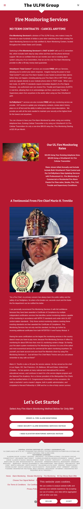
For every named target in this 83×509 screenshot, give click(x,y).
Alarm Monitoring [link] (19, 476)
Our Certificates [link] (33, 485)
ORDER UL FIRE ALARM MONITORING (41, 418)
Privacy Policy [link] (32, 489)
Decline (48, 501)
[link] (41, 6)
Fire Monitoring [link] (49, 476)
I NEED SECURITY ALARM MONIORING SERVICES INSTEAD (41, 426)
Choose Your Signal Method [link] (23, 480)
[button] (8, 5)
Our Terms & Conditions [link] (16, 485)
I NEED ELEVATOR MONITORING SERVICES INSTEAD (41, 434)
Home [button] (8, 476)
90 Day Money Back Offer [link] (67, 476)
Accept (69, 501)
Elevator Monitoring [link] (34, 476)
